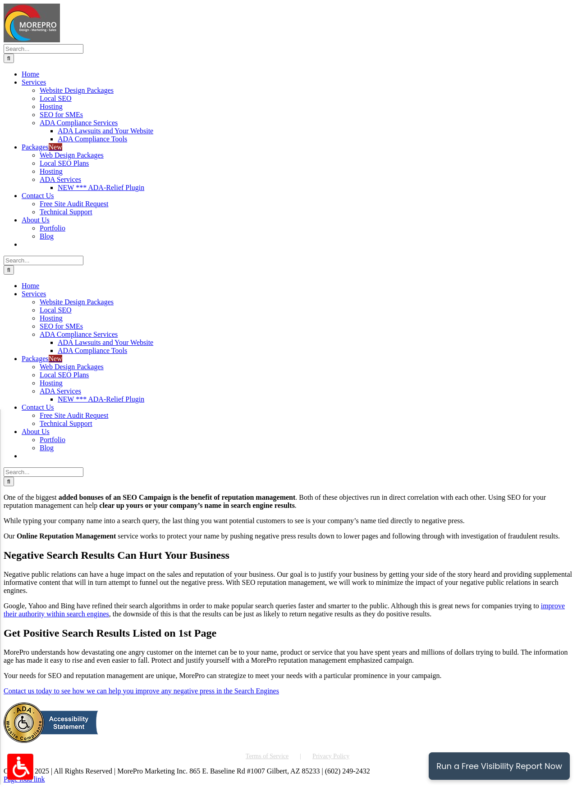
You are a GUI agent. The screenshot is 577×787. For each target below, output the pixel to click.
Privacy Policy (330, 756)
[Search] (9, 58)
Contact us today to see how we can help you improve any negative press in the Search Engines (141, 691)
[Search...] (43, 49)
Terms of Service (267, 756)
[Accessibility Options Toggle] (20, 766)
